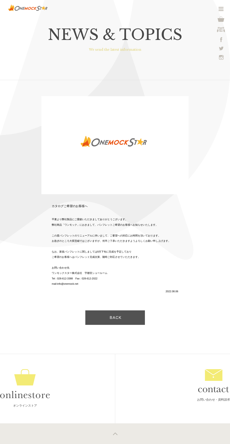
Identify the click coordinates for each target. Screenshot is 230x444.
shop (221, 19)
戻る (115, 317)
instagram (221, 57)
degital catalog (221, 29)
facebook (221, 40)
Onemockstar (27, 8)
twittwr (221, 48)
